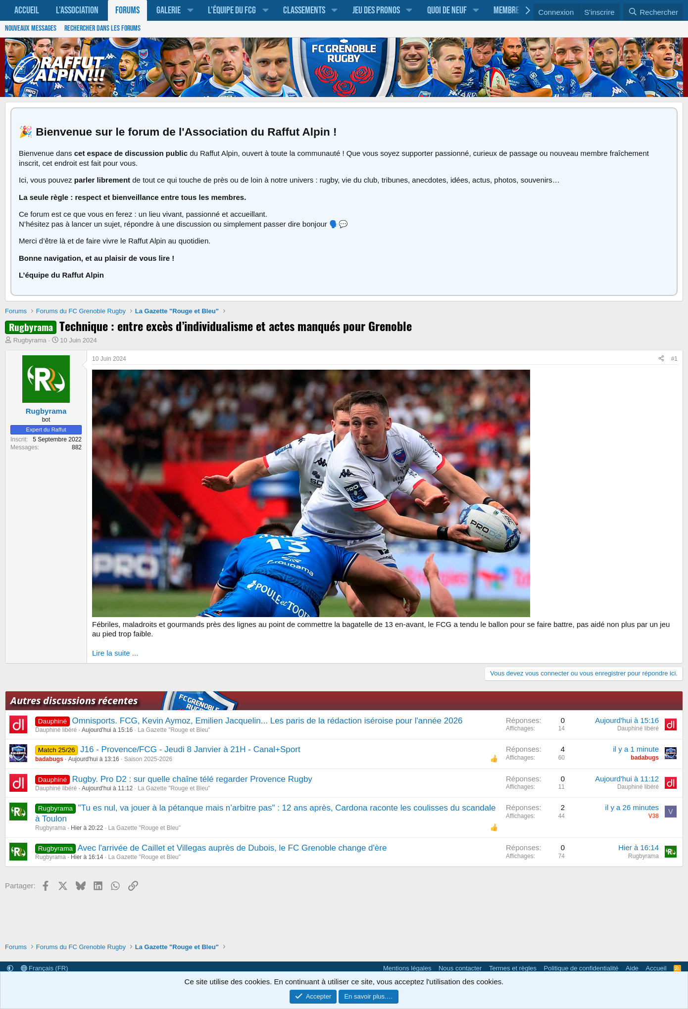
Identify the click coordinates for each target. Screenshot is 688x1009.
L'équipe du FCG (232, 10)
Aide (632, 968)
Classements (304, 10)
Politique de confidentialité (581, 968)
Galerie (168, 10)
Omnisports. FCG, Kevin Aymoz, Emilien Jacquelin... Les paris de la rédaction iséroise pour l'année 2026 (267, 720)
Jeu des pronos (376, 10)
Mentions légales (407, 968)
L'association (77, 10)
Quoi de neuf (447, 10)
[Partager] (661, 359)
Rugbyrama (30, 340)
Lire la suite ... (115, 653)
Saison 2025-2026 (148, 759)
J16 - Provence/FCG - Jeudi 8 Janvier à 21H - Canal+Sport (190, 749)
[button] (190, 10)
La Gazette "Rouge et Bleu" (174, 729)
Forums (127, 10)
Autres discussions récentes (74, 700)
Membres (508, 10)
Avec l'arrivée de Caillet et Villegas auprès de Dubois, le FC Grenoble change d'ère (232, 848)
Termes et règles (513, 968)
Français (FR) (44, 968)
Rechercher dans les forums (102, 28)
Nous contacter (460, 968)
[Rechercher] (653, 12)
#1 (674, 358)
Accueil (26, 10)
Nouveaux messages (30, 28)
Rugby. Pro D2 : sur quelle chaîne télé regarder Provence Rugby (192, 779)
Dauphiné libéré (56, 729)
